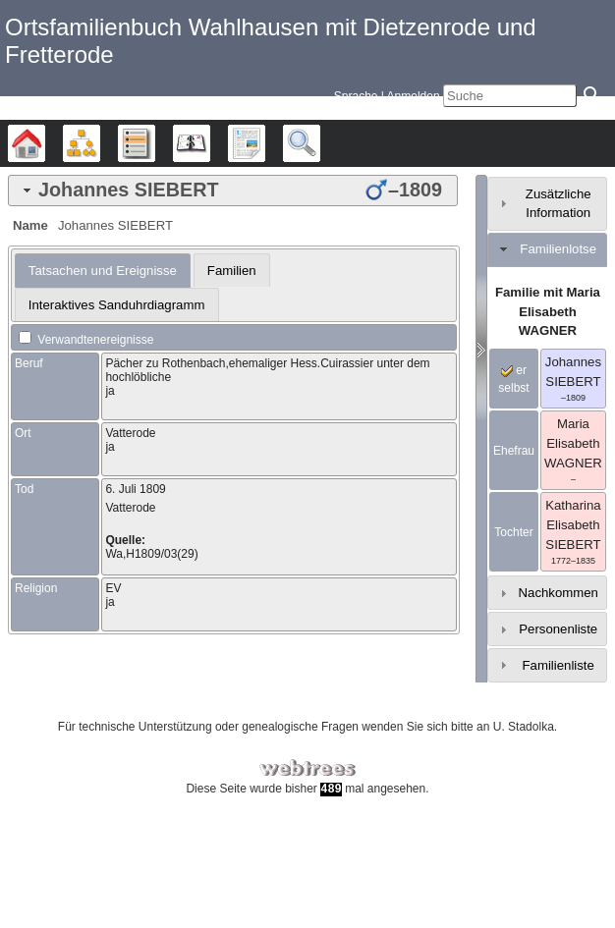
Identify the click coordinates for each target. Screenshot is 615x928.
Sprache (356, 96)
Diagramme (99, 143)
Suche (319, 143)
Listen (154, 143)
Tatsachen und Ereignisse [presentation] (102, 270)
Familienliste (558, 665)
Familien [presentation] (231, 270)
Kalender (209, 143)
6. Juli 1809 (135, 489)
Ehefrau (513, 451)
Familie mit (547, 312)
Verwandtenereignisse (86, 340)
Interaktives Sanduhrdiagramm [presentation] (116, 305)
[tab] (233, 190)
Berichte (264, 143)
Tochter (513, 532)
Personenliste (558, 629)
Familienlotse (558, 249)
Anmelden (413, 96)
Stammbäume (44, 143)
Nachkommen (558, 592)
